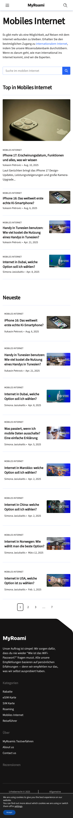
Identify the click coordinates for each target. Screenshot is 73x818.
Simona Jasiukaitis (13, 272)
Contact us (9, 753)
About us (8, 747)
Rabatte (7, 692)
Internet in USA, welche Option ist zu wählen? (20, 581)
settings (18, 806)
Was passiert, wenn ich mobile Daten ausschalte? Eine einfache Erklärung (22, 433)
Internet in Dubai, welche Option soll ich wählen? (20, 264)
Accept (9, 812)
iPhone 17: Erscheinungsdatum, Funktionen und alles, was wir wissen (33, 157)
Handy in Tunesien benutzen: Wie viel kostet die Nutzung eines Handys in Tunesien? (23, 233)
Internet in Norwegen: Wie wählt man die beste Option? (24, 544)
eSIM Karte (9, 697)
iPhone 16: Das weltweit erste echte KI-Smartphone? (23, 200)
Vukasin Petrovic (12, 165)
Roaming (8, 709)
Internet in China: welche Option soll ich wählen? (21, 507)
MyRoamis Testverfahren (18, 741)
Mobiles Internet (12, 150)
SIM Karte (9, 703)
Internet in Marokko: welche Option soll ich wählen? (23, 470)
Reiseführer (10, 721)
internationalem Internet (51, 44)
